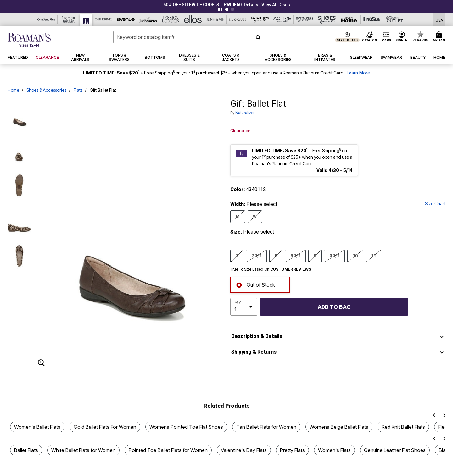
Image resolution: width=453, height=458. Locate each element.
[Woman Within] (69, 19)
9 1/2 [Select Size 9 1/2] (334, 255)
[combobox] (188, 37)
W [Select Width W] (255, 216)
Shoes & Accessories (46, 90)
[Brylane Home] (349, 19)
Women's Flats (334, 450)
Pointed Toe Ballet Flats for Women (168, 450)
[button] (251, 4)
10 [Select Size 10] (355, 255)
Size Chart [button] (431, 203)
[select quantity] (243, 307)
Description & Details (256, 336)
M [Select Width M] (238, 216)
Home (13, 90)
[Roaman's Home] (29, 39)
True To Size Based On (271, 269)
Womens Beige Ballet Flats (339, 427)
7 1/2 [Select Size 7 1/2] (256, 255)
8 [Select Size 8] (276, 255)
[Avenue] (126, 19)
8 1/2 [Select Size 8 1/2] (295, 255)
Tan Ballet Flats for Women (266, 427)
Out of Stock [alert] (255, 284)
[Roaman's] (86, 20)
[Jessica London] (170, 19)
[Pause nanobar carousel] (220, 9)
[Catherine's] (103, 19)
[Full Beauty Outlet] (394, 19)
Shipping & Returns (254, 352)
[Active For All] (282, 19)
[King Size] (372, 19)
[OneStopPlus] (46, 19)
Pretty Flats (292, 450)
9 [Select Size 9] (315, 255)
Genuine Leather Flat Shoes (395, 450)
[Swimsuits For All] (260, 19)
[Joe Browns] (148, 19)
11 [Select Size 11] (373, 255)
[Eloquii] (237, 19)
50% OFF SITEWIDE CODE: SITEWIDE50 (202, 4)
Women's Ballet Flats (37, 427)
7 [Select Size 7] (237, 255)
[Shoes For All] (327, 19)
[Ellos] (193, 19)
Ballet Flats (26, 450)
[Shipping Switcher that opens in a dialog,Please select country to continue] (439, 19)
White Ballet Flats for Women (83, 450)
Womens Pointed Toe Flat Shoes (186, 427)
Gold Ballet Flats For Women (105, 427)
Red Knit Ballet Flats (403, 427)
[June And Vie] (215, 19)
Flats (78, 90)
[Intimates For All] (305, 19)
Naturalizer (244, 112)
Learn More (358, 73)
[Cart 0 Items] (440, 37)
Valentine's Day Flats (244, 450)
